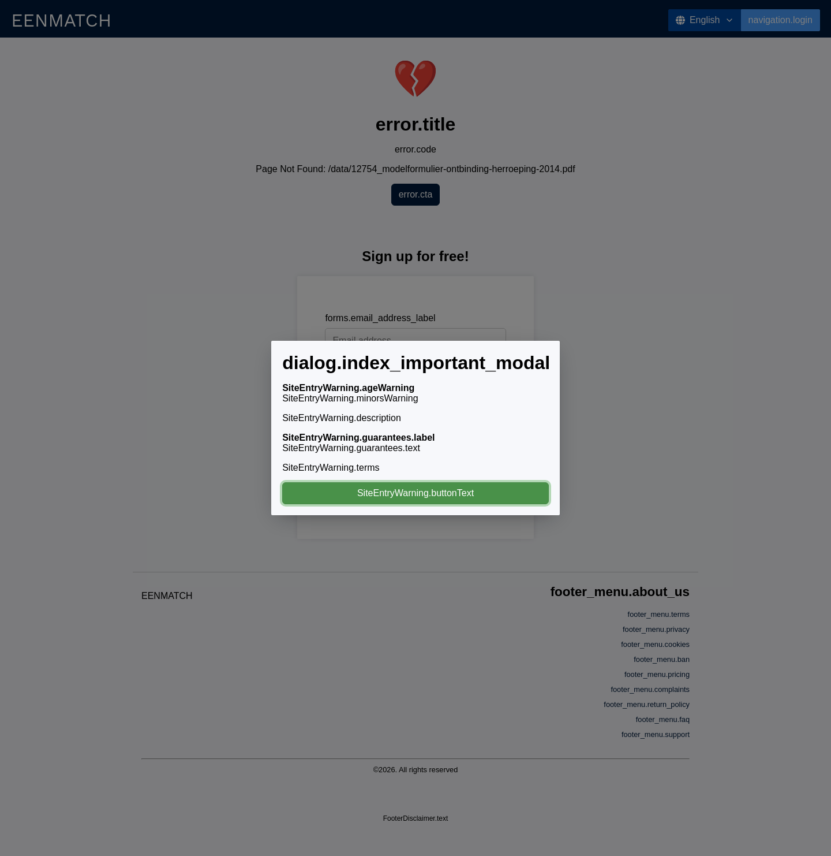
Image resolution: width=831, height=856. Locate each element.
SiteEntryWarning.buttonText (415, 493)
